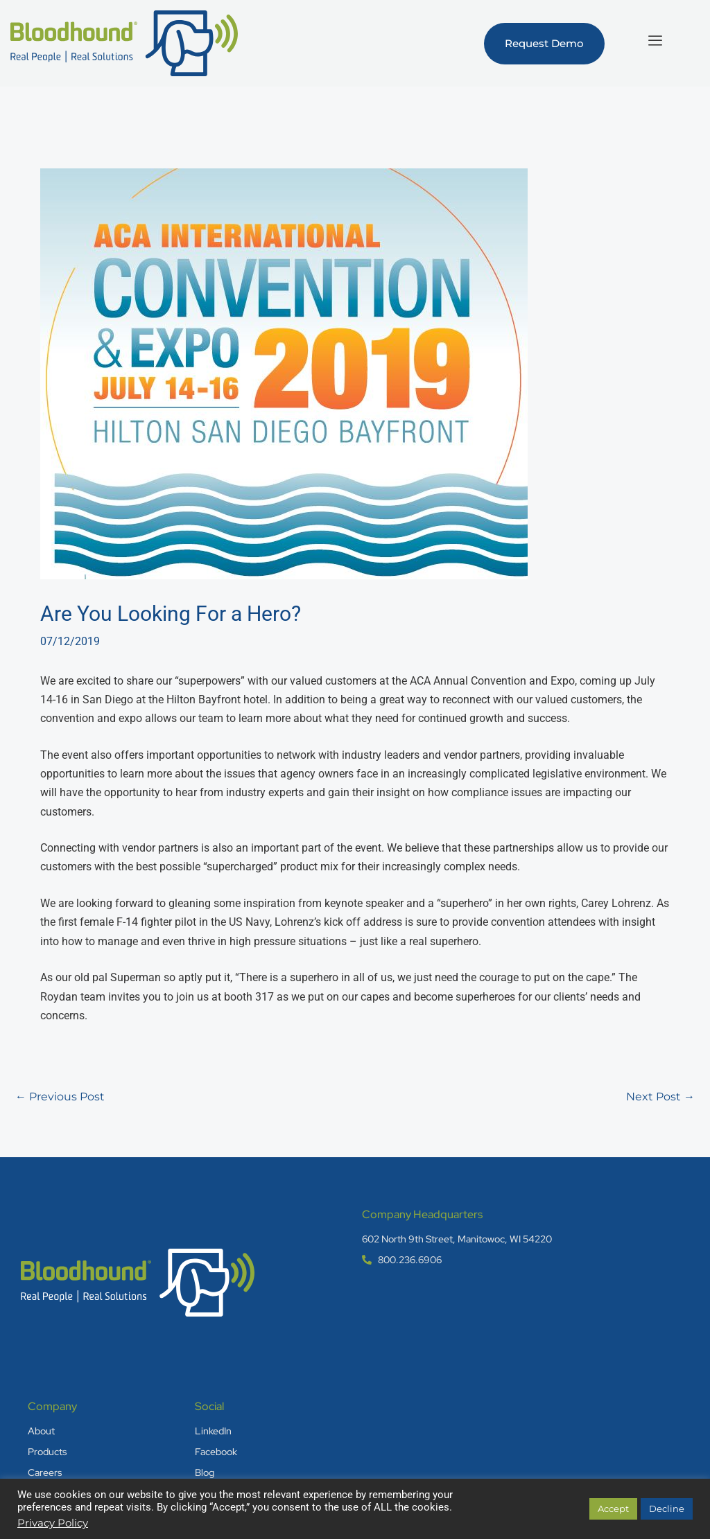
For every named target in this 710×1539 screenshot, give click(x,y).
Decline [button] (666, 1508)
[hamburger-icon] (654, 40)
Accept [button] (613, 1508)
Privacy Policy (52, 1523)
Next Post (660, 1096)
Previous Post (60, 1096)
